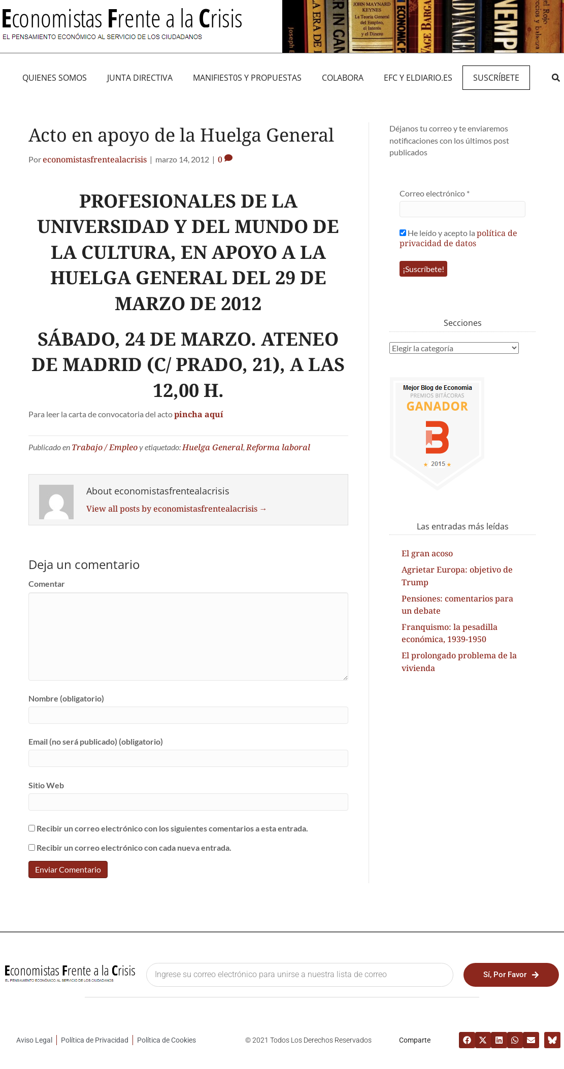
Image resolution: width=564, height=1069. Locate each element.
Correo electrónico (435, 193)
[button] (555, 78)
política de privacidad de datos (458, 238)
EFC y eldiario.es (418, 77)
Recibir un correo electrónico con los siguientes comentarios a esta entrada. (172, 828)
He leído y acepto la (458, 237)
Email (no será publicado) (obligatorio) (95, 741)
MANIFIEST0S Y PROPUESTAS (247, 77)
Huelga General (212, 447)
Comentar (46, 583)
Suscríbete (496, 77)
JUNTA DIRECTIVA (140, 77)
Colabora (342, 77)
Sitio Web (46, 785)
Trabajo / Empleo (105, 447)
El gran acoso (427, 553)
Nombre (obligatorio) (66, 698)
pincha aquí (198, 414)
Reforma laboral (278, 447)
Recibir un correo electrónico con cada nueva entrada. (134, 847)
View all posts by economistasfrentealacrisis (177, 508)
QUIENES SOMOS (54, 77)
